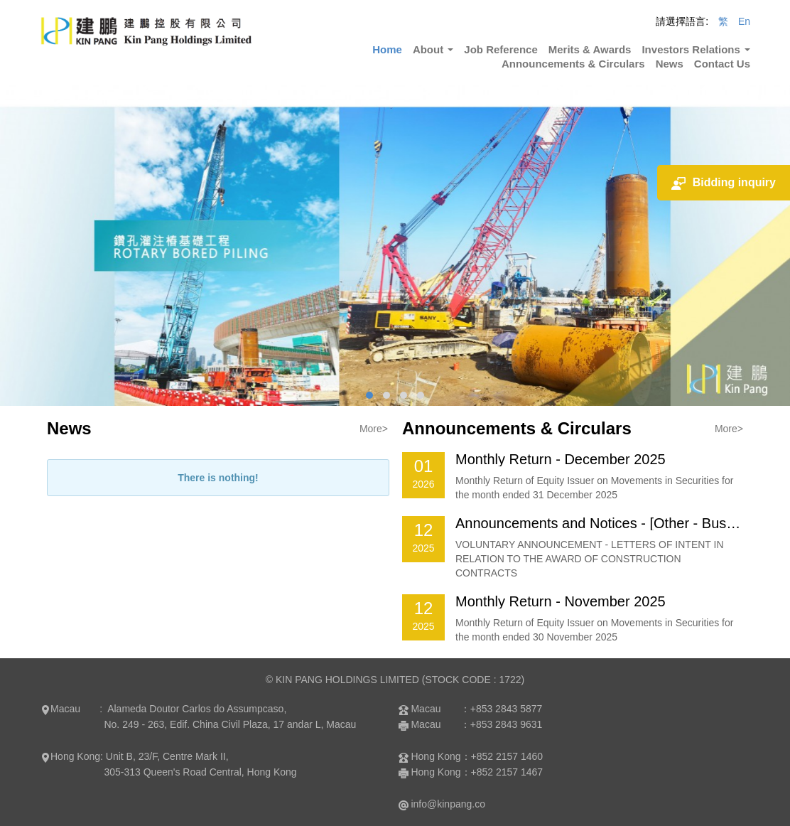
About (433, 49)
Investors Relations (696, 49)
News (669, 64)
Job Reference (500, 49)
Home (387, 49)
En (744, 21)
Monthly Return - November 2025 (560, 601)
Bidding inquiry (723, 183)
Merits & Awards (590, 49)
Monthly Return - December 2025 (560, 459)
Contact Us (722, 64)
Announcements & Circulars (573, 64)
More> (373, 428)
